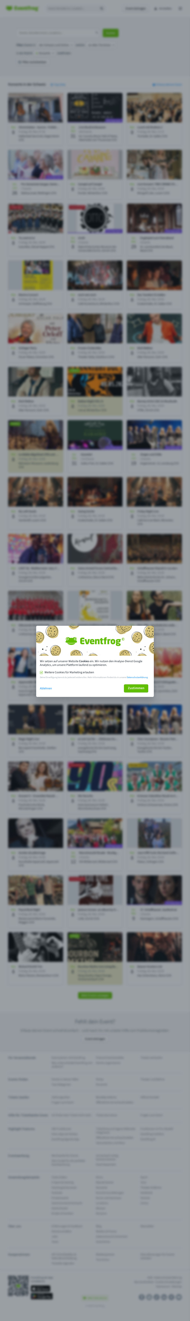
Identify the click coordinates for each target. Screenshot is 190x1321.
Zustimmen (136, 688)
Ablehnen (46, 688)
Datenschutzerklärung (137, 677)
